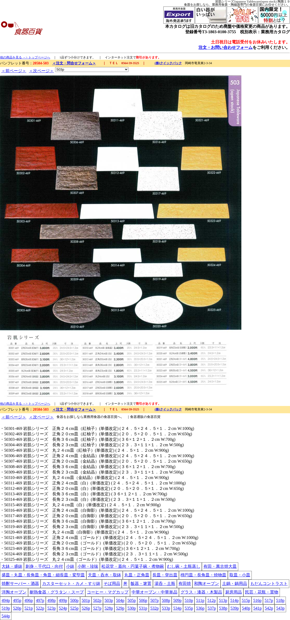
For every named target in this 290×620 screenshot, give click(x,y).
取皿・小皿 (239, 575)
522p (40, 608)
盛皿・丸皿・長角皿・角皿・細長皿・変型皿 (43, 575)
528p (109, 608)
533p (166, 608)
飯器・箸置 (141, 583)
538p (223, 608)
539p (234, 608)
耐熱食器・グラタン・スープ (57, 592)
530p (131, 608)
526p (86, 608)
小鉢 (70, 566)
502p (97, 600)
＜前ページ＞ (13, 71)
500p (74, 600)
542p (269, 608)
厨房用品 (233, 592)
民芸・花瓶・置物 (261, 592)
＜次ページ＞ (41, 71)
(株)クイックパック (168, 63)
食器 (187, 4)
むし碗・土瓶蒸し (183, 566)
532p (154, 608)
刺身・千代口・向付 (44, 566)
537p (212, 608)
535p (189, 608)
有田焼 (184, 583)
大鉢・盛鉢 (12, 566)
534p (177, 608)
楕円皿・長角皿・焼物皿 (203, 575)
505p (131, 600)
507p (154, 600)
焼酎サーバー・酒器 (20, 583)
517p (269, 600)
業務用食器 (220, 4)
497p (40, 600)
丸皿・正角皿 (136, 575)
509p (177, 600)
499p (63, 600)
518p (280, 600)
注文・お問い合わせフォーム (225, 47)
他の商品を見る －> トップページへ (25, 57)
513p (223, 600)
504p (120, 600)
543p (280, 608)
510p (189, 600)
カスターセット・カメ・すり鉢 (71, 583)
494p (6, 600)
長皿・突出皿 (164, 575)
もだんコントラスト (269, 583)
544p (6, 616)
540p (246, 608)
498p (51, 600)
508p (166, 600)
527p (97, 608)
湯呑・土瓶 (164, 583)
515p (246, 600)
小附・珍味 (88, 566)
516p (257, 600)
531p (143, 608)
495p (17, 600)
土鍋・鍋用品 (234, 583)
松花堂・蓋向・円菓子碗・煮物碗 (132, 566)
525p (74, 608)
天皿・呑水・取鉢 (104, 575)
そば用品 (112, 583)
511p (200, 600)
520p (17, 608)
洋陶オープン (14, 592)
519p (6, 608)
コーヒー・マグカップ (107, 592)
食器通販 (137, 417)
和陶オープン (206, 583)
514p (234, 600)
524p (63, 608)
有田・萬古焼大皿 (220, 566)
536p (200, 608)
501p (86, 600)
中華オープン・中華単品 (154, 592)
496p (28, 600)
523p (51, 608)
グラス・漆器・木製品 (201, 592)
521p (28, 608)
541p (257, 608)
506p (143, 600)
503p (109, 600)
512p (211, 600)
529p (120, 608)
